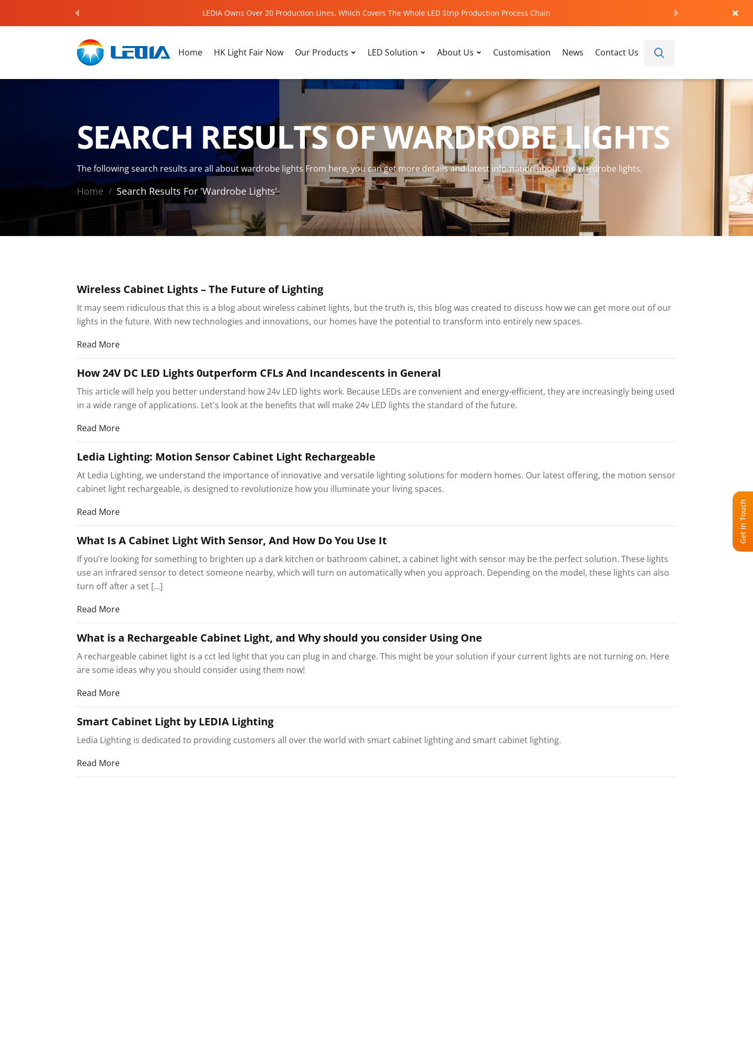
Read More (98, 344)
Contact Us (616, 52)
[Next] (676, 13)
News (573, 52)
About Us (455, 52)
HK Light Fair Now (248, 52)
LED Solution (393, 52)
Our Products (321, 52)
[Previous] (77, 13)
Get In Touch (743, 521)
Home (190, 52)
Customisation (522, 52)
